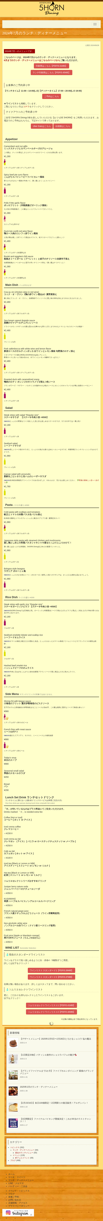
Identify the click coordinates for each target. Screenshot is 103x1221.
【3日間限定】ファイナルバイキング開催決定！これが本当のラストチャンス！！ (55, 1120)
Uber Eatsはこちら (42, 126)
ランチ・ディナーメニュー (23, 1150)
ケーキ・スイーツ (16, 1177)
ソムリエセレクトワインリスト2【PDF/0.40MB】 (51, 1012)
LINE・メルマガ (16, 1183)
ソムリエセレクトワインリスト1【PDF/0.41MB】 (51, 1005)
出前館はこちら (62, 126)
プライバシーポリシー (18, 1206)
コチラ (26, 106)
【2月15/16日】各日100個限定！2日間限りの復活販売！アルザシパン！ (54, 1103)
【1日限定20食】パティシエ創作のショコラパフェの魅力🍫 (48, 1055)
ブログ (13, 1160)
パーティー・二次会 (17, 1186)
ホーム (11, 1174)
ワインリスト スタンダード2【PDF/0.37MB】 (51, 977)
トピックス (14, 1147)
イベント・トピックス (18, 1191)
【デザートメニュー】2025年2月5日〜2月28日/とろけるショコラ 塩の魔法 (55, 1039)
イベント (16, 1155)
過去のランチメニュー (24, 1153)
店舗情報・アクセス (17, 1203)
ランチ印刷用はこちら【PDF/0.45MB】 (51, 72)
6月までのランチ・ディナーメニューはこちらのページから (32, 60)
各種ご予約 (13, 1197)
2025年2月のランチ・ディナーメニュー (39, 1087)
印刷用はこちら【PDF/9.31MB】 (51, 66)
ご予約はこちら (51, 96)
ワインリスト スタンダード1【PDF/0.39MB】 (51, 970)
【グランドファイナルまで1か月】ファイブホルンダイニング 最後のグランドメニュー (57, 1072)
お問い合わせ (14, 1200)
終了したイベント (22, 1158)
